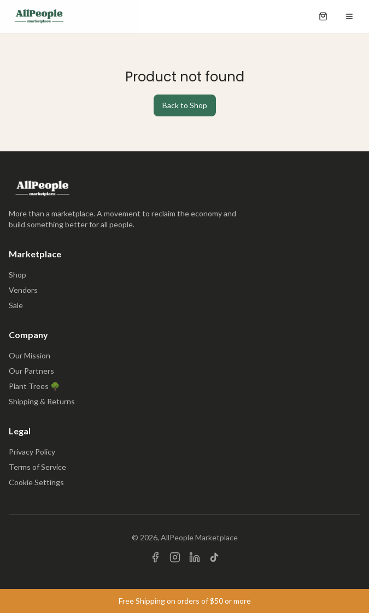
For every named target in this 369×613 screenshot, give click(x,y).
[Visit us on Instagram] (174, 557)
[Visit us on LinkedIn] (194, 557)
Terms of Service (37, 466)
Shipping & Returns (42, 401)
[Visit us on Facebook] (155, 557)
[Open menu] (349, 16)
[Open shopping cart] (323, 16)
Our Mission (29, 355)
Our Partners (31, 370)
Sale (16, 305)
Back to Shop (184, 105)
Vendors (23, 289)
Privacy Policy (32, 451)
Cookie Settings (36, 482)
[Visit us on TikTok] (214, 557)
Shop (17, 274)
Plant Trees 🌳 (34, 386)
